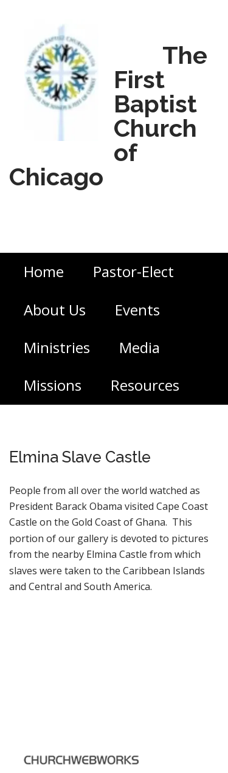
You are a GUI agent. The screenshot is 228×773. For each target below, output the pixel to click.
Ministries (57, 347)
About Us (55, 310)
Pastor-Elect (133, 271)
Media (139, 347)
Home (44, 271)
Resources (145, 385)
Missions (52, 385)
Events (137, 310)
